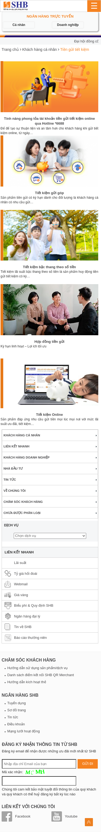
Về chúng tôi (15, 490)
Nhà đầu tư (13, 468)
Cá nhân (18, 25)
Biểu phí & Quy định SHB (33, 605)
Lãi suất (20, 563)
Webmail (20, 584)
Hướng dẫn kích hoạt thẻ (26, 682)
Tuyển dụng (16, 703)
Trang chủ (10, 49)
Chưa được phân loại (22, 512)
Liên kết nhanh (16, 446)
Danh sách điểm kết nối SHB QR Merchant (40, 675)
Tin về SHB (23, 627)
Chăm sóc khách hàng (23, 501)
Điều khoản (16, 724)
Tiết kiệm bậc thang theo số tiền (49, 267)
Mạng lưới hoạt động (23, 731)
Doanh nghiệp (68, 25)
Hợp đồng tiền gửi (49, 342)
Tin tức (10, 479)
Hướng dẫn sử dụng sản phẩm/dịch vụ (37, 668)
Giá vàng (21, 595)
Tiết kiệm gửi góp (49, 193)
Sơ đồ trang (16, 710)
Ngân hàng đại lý (27, 616)
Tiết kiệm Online (49, 415)
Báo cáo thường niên (30, 638)
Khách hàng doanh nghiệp (27, 457)
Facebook (22, 816)
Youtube (71, 816)
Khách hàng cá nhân (39, 49)
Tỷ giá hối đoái (25, 574)
